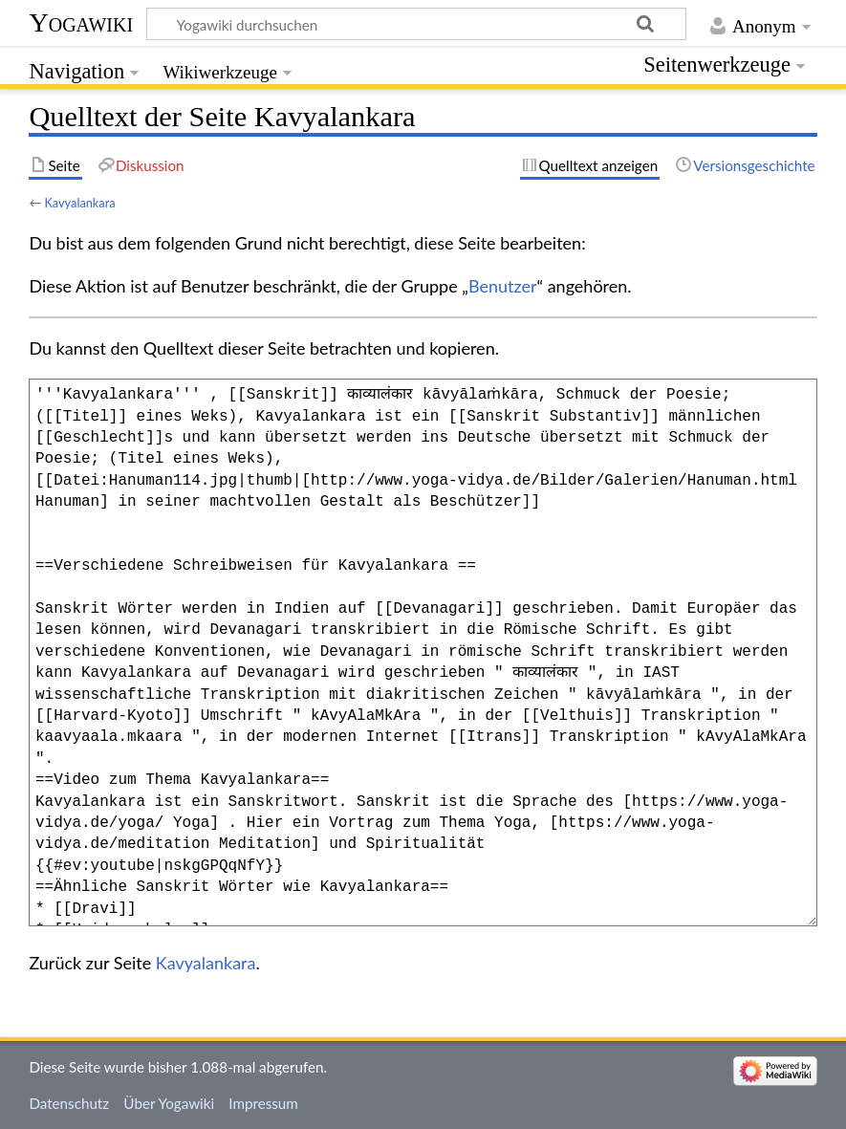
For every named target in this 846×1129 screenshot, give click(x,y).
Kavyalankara (79, 202)
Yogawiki (81, 22)
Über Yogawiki (168, 1103)
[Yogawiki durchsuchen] (416, 24)
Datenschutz (69, 1103)
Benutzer (502, 285)
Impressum (263, 1103)
